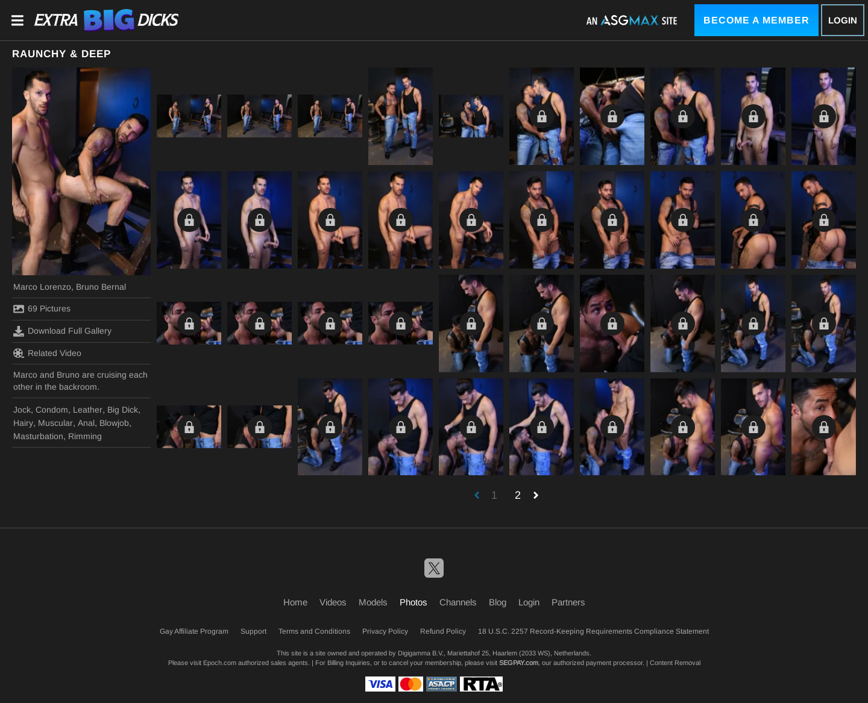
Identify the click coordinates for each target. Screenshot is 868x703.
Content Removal (675, 662)
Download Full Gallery (62, 331)
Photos (413, 602)
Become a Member (756, 20)
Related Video (47, 353)
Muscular (55, 423)
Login (842, 20)
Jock (22, 409)
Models (373, 602)
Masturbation (38, 436)
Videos (333, 602)
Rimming (85, 436)
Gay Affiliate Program (194, 631)
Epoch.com (219, 662)
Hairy (23, 423)
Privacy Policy (385, 631)
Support (253, 631)
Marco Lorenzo (42, 287)
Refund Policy (443, 631)
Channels (458, 602)
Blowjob (114, 423)
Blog (497, 602)
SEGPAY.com (518, 662)
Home (295, 602)
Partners (568, 602)
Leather (87, 409)
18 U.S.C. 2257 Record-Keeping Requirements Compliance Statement (593, 631)
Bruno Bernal (101, 287)
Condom (52, 409)
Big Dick (122, 409)
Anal (86, 423)
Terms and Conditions (314, 631)
